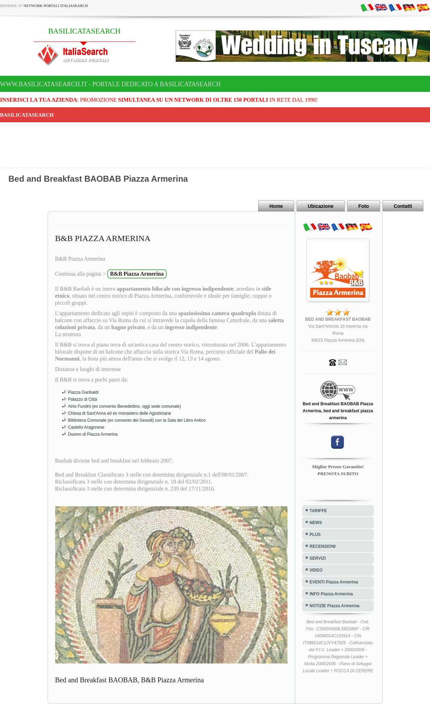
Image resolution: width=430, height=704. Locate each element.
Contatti (403, 206)
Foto (363, 206)
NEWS (315, 522)
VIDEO (315, 570)
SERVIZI (317, 558)
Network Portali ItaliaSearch (55, 5)
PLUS (315, 534)
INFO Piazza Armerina (331, 593)
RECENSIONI (322, 546)
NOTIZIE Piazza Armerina (334, 605)
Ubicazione (321, 206)
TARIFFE (318, 510)
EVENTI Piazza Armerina (333, 582)
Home (276, 206)
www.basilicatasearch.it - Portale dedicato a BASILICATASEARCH (110, 84)
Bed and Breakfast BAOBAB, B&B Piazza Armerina (129, 680)
